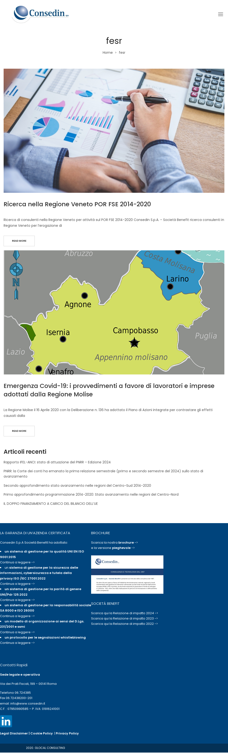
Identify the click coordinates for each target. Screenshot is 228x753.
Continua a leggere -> (17, 563)
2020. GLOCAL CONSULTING (45, 749)
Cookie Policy (41, 734)
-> (128, 543)
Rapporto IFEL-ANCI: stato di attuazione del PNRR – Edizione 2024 (57, 463)
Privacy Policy (67, 734)
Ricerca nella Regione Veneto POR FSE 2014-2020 (77, 204)
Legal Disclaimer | (15, 734)
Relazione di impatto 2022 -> (135, 625)
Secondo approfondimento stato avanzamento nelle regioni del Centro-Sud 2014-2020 (77, 486)
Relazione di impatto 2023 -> (135, 619)
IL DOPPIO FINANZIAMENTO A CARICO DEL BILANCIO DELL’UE (51, 504)
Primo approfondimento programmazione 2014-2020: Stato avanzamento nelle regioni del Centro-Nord (91, 495)
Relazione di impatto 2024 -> (135, 614)
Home (108, 52)
